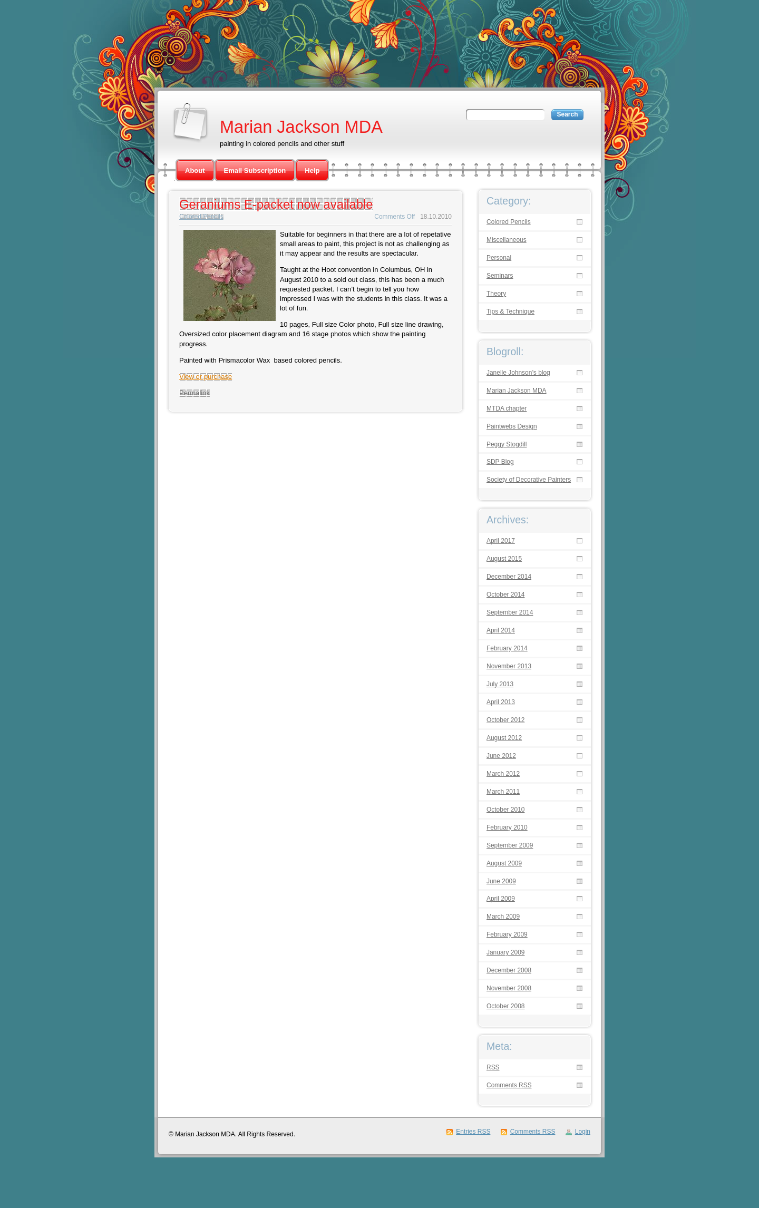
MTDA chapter (506, 408)
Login (582, 1131)
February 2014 (507, 648)
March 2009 (503, 916)
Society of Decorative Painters (528, 479)
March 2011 (503, 791)
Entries (473, 1131)
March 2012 (503, 774)
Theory (496, 293)
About (195, 170)
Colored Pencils (201, 216)
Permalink (194, 393)
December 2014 (508, 576)
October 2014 (505, 594)
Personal (498, 258)
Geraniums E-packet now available (276, 204)
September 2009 (509, 845)
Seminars (499, 275)
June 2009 (501, 881)
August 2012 (504, 738)
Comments (509, 1085)
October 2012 (505, 720)
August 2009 (504, 863)
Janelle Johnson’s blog (518, 372)
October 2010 (505, 809)
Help (312, 170)
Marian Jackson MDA (301, 127)
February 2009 (507, 934)
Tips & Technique (510, 311)
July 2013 (499, 684)
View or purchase (205, 377)
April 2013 (500, 702)
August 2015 (504, 559)
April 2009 (500, 898)
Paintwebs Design (511, 426)
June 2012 (501, 756)
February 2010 (507, 827)
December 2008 (508, 970)
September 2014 (509, 612)
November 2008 (508, 988)
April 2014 (500, 630)
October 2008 (505, 1006)
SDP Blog (500, 462)
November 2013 (508, 666)
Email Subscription (255, 170)
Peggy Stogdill (506, 444)
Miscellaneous (506, 240)
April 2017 (500, 541)
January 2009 (505, 952)
